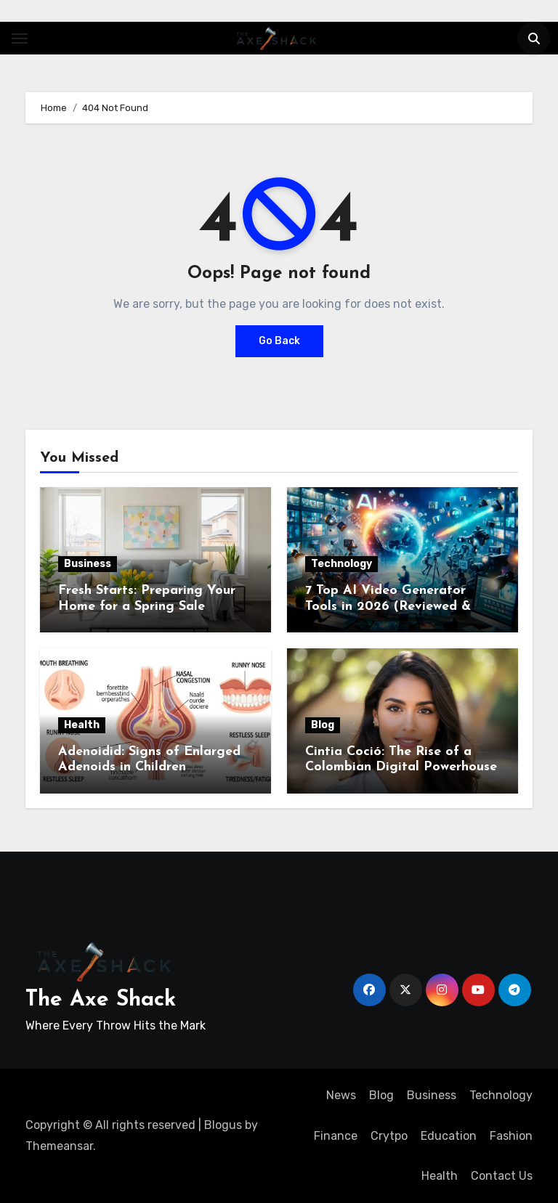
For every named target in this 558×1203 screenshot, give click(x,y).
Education (449, 1136)
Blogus (223, 1125)
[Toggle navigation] (19, 38)
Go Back (279, 341)
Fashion (511, 1136)
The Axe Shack (100, 1000)
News (341, 1095)
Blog (322, 725)
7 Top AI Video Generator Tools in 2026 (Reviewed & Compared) (388, 606)
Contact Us (502, 1176)
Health (82, 725)
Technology (341, 564)
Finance (335, 1136)
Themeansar (59, 1146)
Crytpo (389, 1136)
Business (87, 564)
